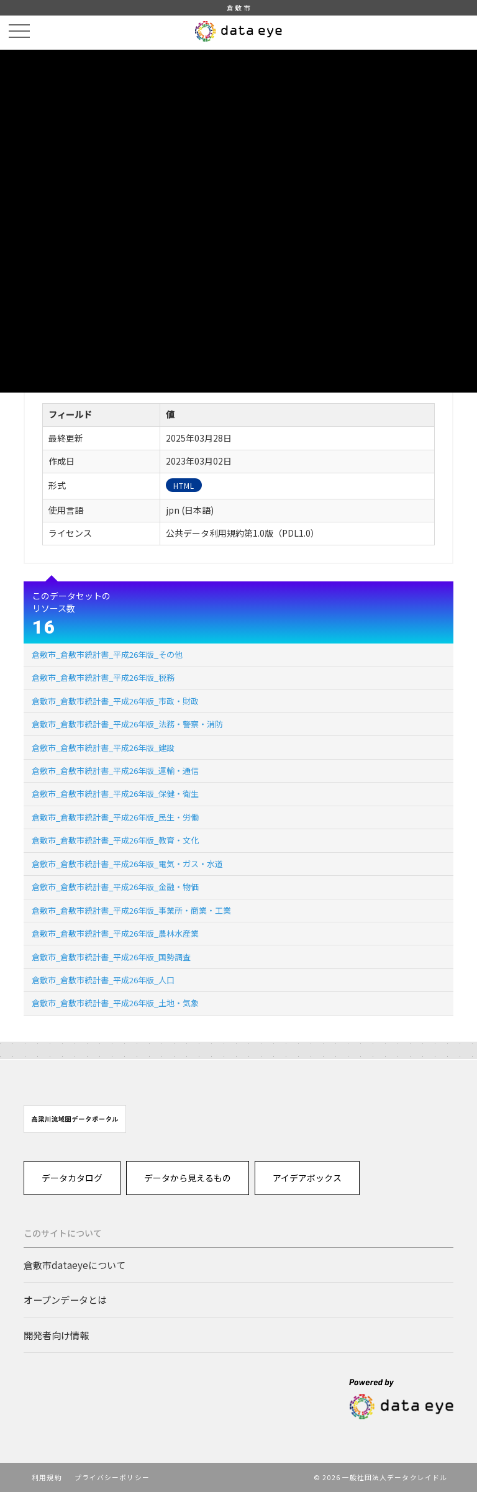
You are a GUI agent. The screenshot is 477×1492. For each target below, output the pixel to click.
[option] (74, 1119)
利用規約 (46, 1477)
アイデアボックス (307, 1177)
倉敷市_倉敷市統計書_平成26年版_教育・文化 (115, 840)
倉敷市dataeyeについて (74, 1264)
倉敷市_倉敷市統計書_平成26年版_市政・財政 (115, 701)
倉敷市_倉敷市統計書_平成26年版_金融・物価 (115, 887)
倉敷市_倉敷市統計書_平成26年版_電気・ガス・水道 (127, 864)
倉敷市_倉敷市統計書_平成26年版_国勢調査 (111, 957)
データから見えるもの (187, 1177)
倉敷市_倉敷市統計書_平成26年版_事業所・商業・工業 (131, 910)
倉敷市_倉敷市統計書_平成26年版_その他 (107, 654)
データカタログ (72, 1177)
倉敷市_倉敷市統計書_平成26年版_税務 (103, 677)
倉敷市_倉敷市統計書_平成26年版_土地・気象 (115, 1003)
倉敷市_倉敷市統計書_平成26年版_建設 (103, 747)
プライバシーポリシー (112, 1477)
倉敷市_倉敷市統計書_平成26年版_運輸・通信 (115, 770)
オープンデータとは (65, 1299)
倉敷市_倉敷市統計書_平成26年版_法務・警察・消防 (127, 724)
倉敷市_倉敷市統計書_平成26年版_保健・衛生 (115, 793)
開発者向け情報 (56, 1335)
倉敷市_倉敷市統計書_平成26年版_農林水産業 (115, 933)
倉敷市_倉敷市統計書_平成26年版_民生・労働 (115, 817)
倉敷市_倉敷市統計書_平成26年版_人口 (103, 980)
